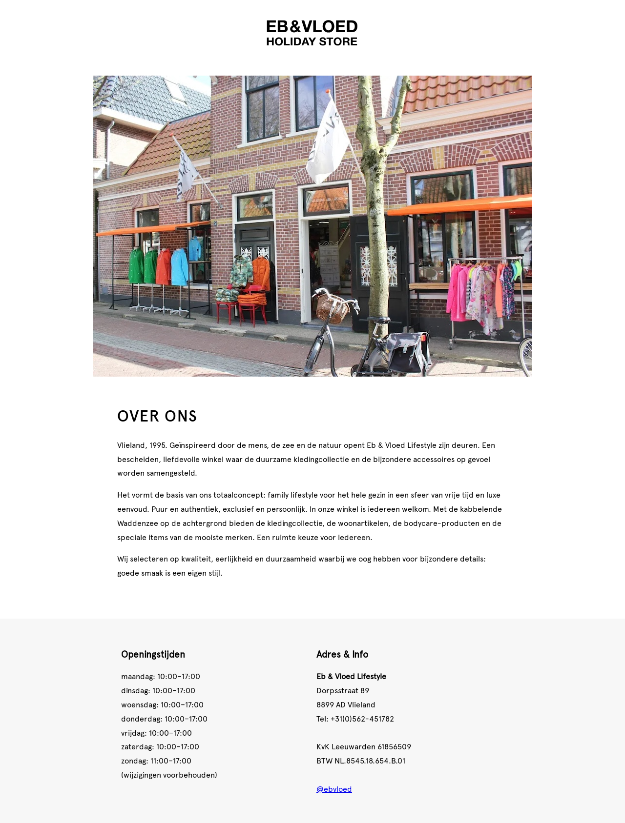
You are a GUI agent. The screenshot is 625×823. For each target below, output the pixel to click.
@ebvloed (334, 788)
